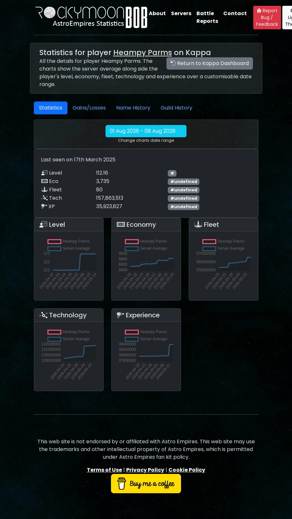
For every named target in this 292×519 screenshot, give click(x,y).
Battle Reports (207, 17)
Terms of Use (104, 470)
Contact (235, 13)
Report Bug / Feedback (267, 17)
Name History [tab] (133, 107)
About (157, 13)
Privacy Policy (145, 470)
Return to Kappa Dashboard (210, 63)
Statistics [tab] (50, 107)
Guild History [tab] (176, 107)
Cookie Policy (186, 470)
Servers (181, 13)
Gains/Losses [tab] (89, 107)
